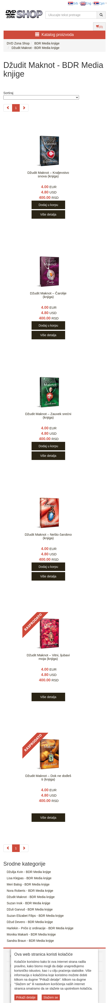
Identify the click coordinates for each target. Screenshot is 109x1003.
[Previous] (7, 108)
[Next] (23, 108)
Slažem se (50, 997)
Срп (99, 3)
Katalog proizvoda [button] (54, 34)
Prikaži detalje (26, 997)
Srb (73, 3)
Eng (85, 3)
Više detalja (48, 214)
